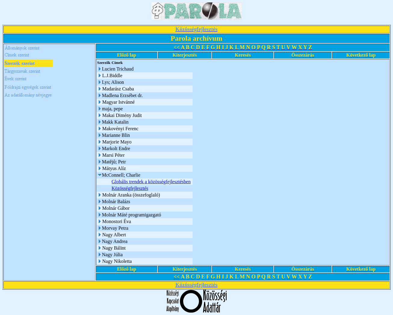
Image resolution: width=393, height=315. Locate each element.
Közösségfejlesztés (130, 188)
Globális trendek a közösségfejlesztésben (151, 181)
